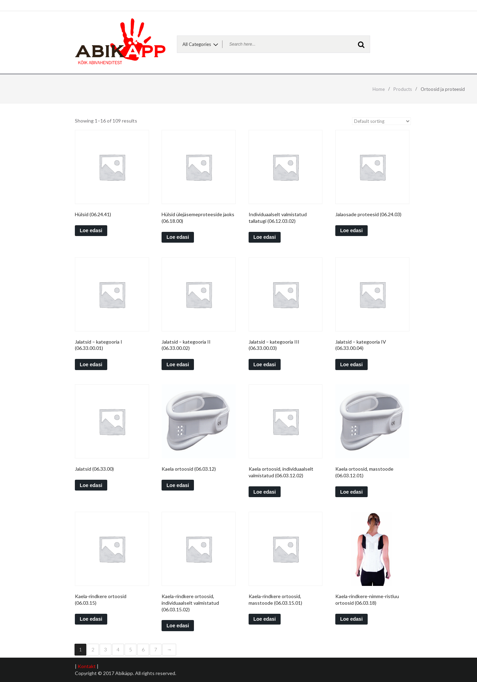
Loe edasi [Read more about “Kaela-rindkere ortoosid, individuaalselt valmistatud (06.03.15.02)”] (177, 625)
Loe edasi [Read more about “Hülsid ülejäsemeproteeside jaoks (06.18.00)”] (177, 237)
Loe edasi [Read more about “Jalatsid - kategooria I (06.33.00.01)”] (91, 364)
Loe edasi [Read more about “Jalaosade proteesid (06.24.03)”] (351, 230)
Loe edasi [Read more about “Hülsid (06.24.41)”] (91, 230)
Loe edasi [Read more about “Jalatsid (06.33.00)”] (91, 485)
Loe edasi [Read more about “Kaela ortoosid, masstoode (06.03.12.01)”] (351, 492)
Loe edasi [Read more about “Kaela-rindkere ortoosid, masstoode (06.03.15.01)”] (264, 619)
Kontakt (87, 666)
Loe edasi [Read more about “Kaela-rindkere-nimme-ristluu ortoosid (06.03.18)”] (351, 619)
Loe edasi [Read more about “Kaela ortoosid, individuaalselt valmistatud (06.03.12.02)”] (264, 492)
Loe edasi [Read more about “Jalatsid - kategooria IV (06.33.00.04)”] (351, 364)
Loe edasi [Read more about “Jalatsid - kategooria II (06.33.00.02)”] (177, 364)
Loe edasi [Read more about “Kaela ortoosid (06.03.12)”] (177, 485)
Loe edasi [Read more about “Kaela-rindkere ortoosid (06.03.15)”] (91, 619)
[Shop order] (381, 121)
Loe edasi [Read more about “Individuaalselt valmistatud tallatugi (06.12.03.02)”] (264, 237)
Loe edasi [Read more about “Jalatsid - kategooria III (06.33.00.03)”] (264, 364)
